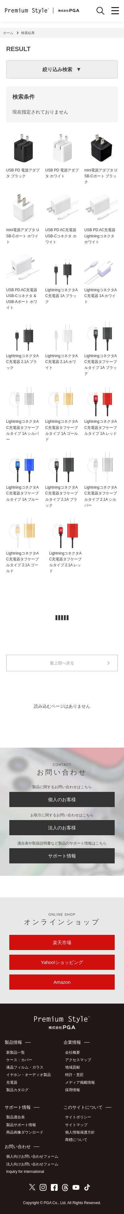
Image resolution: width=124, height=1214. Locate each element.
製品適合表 (15, 1117)
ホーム (8, 33)
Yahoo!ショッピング (62, 962)
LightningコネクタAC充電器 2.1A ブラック (22, 362)
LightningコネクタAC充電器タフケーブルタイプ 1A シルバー (22, 430)
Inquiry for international (25, 1171)
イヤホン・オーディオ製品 (28, 1075)
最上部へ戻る (62, 663)
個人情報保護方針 (80, 1132)
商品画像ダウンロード (24, 1132)
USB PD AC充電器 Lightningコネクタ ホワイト (99, 236)
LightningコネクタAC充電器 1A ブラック (61, 296)
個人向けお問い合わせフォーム (32, 1156)
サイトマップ (76, 1125)
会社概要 (72, 1052)
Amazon (61, 982)
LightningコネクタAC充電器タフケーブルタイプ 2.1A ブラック (61, 496)
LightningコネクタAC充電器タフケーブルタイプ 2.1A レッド (65, 562)
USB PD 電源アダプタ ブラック (23, 173)
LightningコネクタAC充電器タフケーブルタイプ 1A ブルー (22, 493)
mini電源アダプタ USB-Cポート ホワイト (22, 236)
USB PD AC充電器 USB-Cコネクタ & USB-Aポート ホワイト (21, 299)
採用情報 (72, 1090)
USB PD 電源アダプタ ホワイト (62, 173)
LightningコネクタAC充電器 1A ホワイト (100, 296)
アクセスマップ (78, 1060)
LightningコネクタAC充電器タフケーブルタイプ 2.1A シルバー (100, 496)
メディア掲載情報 (80, 1082)
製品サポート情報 (21, 1125)
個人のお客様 (62, 799)
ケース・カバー (19, 1060)
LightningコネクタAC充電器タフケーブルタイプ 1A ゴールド (61, 430)
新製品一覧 (15, 1052)
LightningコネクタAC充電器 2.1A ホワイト (61, 362)
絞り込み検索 (57, 69)
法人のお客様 (62, 827)
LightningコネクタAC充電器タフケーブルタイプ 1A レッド (100, 427)
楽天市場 (62, 942)
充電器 (11, 1082)
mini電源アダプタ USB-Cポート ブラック (100, 176)
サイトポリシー (78, 1117)
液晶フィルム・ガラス (24, 1067)
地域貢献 (72, 1067)
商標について (76, 1140)
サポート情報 (62, 855)
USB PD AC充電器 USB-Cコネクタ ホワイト (61, 236)
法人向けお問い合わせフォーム (32, 1164)
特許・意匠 (74, 1075)
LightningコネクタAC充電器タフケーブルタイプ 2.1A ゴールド (22, 562)
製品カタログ (17, 1090)
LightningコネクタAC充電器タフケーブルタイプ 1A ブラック (100, 365)
